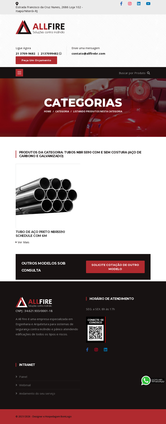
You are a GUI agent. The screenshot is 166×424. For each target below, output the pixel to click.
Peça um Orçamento (36, 60)
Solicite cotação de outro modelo (115, 267)
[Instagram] (96, 350)
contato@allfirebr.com (88, 53)
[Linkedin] (105, 350)
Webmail (25, 385)
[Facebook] (87, 350)
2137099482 (49, 53)
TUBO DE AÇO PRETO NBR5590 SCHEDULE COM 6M (40, 233)
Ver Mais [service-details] (22, 242)
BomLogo (66, 416)
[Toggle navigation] (19, 72)
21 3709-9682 (25, 53)
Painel (23, 377)
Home (47, 111)
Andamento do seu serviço (37, 393)
